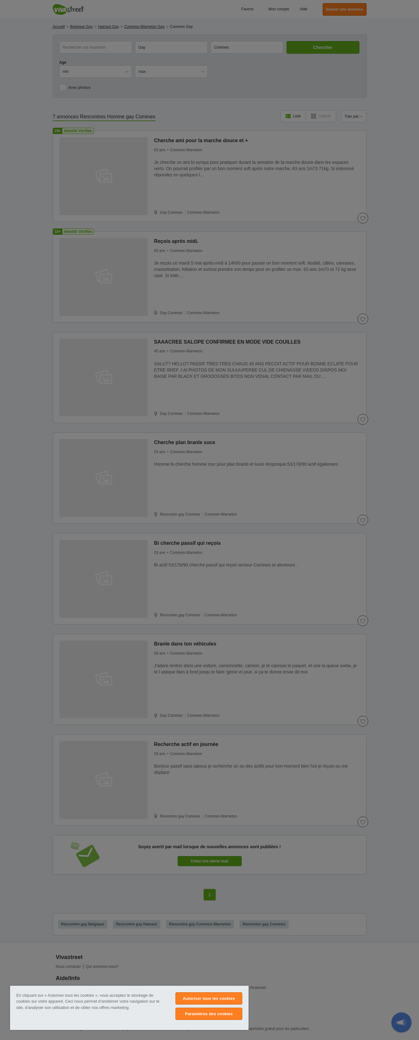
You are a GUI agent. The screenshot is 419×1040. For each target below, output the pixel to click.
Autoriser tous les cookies (209, 998)
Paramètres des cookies (209, 1013)
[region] (129, 1008)
